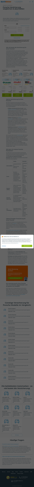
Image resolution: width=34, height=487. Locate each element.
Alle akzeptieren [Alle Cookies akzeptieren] (27, 245)
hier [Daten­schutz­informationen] (17, 243)
